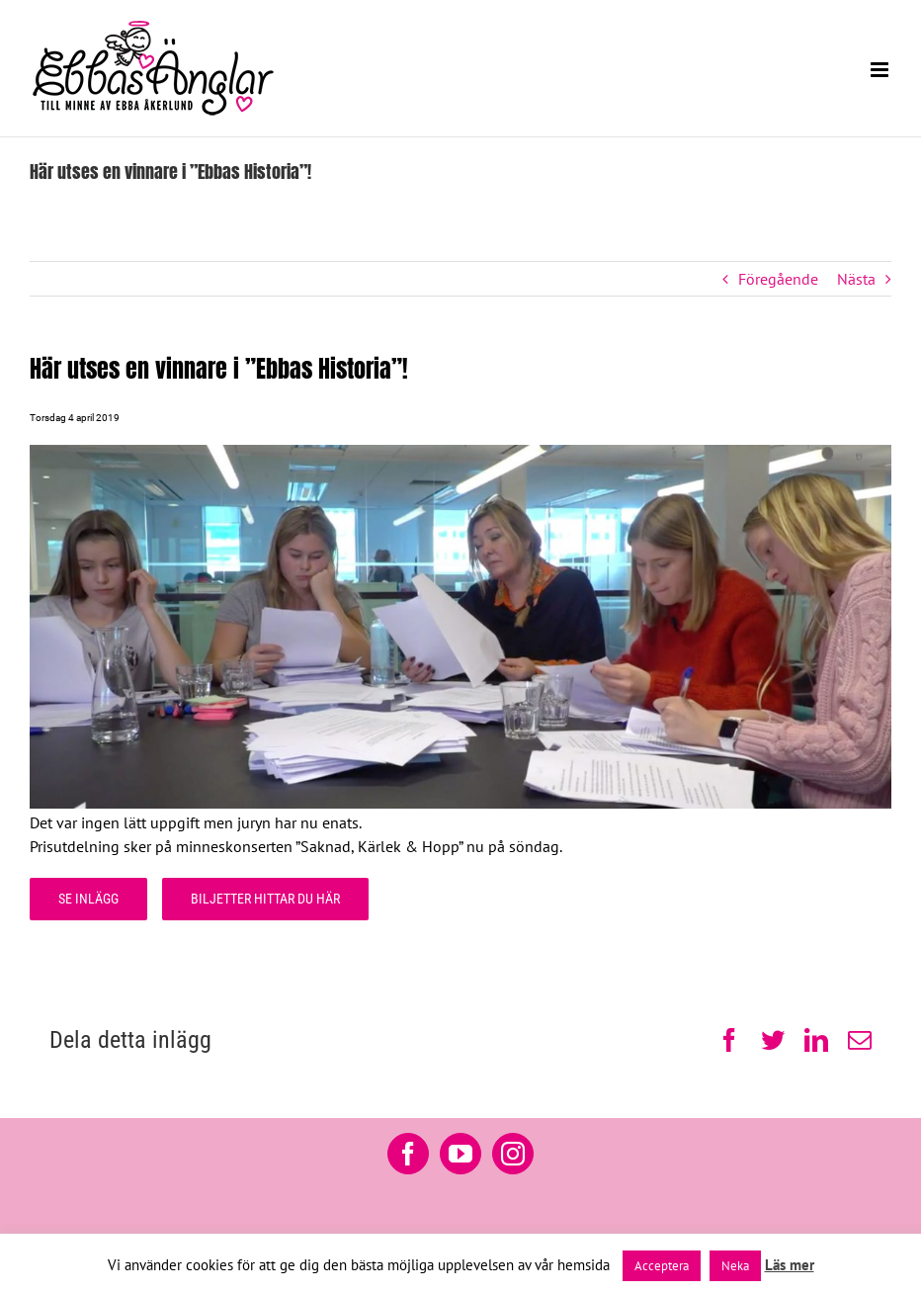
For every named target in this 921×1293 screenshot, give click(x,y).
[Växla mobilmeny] (881, 69)
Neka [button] (735, 1265)
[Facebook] (408, 1153)
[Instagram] (513, 1153)
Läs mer (789, 1264)
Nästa (856, 279)
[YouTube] (460, 1153)
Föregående (778, 279)
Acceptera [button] (661, 1265)
